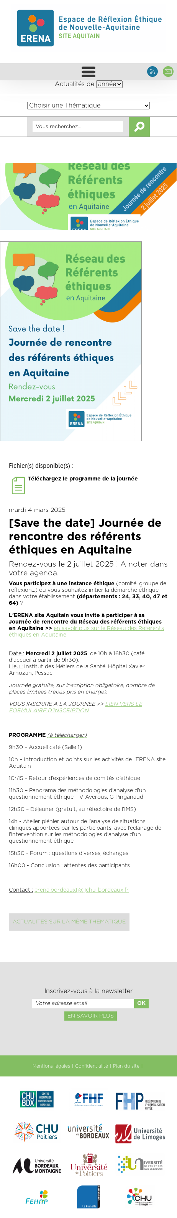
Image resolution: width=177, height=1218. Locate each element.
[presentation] (88, 1037)
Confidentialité (91, 1066)
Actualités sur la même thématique (69, 922)
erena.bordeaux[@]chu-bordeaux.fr (81, 890)
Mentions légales (51, 1066)
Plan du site (126, 1066)
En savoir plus (90, 1016)
